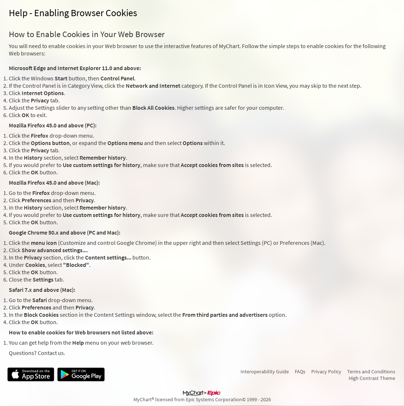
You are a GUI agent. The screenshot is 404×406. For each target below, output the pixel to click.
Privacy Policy (326, 371)
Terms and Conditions (371, 371)
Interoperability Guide (264, 371)
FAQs (300, 371)
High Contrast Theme (372, 378)
